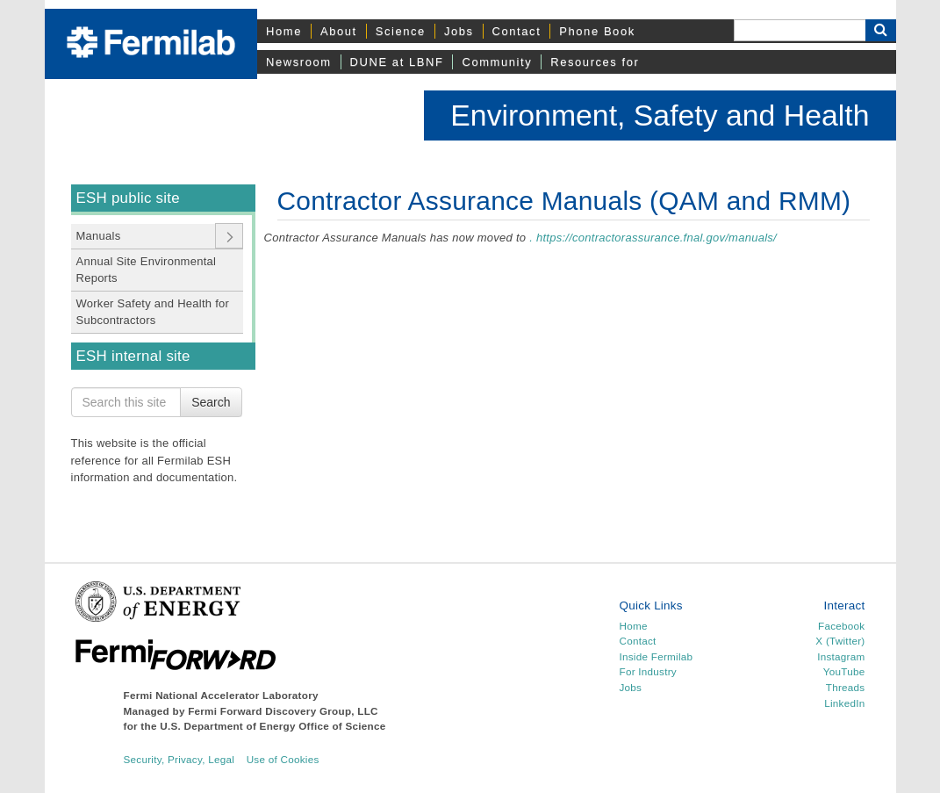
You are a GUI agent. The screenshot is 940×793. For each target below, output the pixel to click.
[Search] (799, 30)
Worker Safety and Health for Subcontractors (153, 312)
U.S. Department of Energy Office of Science (272, 726)
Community (497, 61)
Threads (845, 687)
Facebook (841, 625)
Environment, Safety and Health (659, 115)
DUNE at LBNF (397, 61)
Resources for (594, 61)
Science (401, 31)
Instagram (841, 656)
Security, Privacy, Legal (179, 759)
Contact (517, 31)
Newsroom (299, 61)
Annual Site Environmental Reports (146, 270)
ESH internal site (133, 356)
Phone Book (597, 31)
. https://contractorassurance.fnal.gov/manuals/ (653, 237)
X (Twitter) (840, 640)
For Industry (647, 671)
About (338, 31)
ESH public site (128, 198)
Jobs (459, 31)
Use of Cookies (283, 759)
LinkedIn (844, 703)
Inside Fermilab (655, 656)
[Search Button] (880, 30)
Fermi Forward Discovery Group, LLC (283, 711)
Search (210, 402)
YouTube (844, 671)
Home (284, 31)
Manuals (98, 235)
